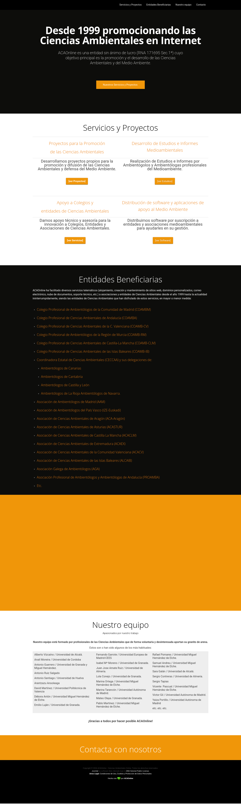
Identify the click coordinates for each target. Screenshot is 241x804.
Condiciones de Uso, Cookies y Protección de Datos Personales (120, 774)
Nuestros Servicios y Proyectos (120, 84)
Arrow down (120, 105)
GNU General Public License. (137, 771)
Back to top (120, 787)
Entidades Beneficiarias (158, 5)
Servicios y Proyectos (130, 5)
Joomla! (95, 771)
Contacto (201, 5)
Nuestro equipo (183, 5)
